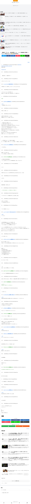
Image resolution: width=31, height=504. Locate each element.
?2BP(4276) (19, 64)
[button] (29, 489)
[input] (15, 490)
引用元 (29, 62)
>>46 (2, 336)
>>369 (2, 214)
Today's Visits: (4, 492)
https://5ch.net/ (3, 69)
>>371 (2, 297)
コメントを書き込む (15, 480)
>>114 (2, 349)
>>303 (2, 329)
